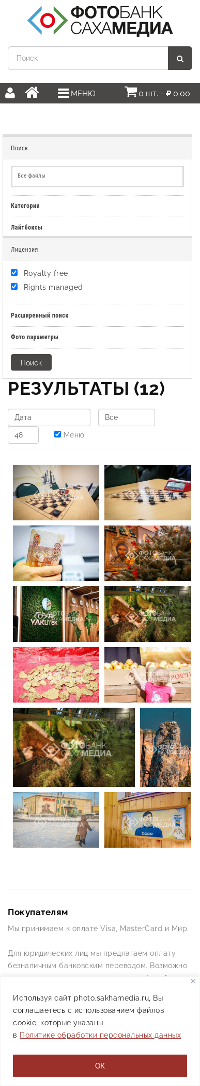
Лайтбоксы (26, 227)
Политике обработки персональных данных (100, 1035)
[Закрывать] (193, 981)
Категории (25, 205)
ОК (100, 1066)
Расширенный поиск (40, 315)
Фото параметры (35, 337)
